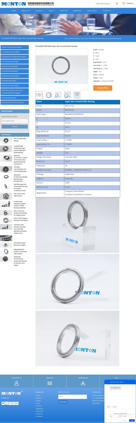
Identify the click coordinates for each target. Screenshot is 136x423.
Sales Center (92, 11)
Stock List (64, 11)
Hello (108, 407)
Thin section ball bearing (10, 71)
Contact (115, 407)
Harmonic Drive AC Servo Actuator (13, 102)
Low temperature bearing (11, 52)
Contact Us (107, 11)
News (52, 11)
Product (39, 11)
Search (14, 127)
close (125, 420)
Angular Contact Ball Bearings (12, 47)
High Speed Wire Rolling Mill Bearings (14, 57)
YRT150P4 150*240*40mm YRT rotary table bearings (20, 169)
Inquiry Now (102, 88)
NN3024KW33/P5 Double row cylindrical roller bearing (20, 252)
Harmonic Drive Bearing (10, 85)
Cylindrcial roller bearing (10, 76)
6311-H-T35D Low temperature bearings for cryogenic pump (20, 213)
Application (77, 11)
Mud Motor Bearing (9, 81)
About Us (26, 11)
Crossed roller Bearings (10, 66)
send (132, 420)
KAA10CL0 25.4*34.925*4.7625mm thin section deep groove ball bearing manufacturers (20, 160)
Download (39, 416)
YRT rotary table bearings (10, 61)
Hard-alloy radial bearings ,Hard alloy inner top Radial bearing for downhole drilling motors (20, 229)
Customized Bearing (9, 98)
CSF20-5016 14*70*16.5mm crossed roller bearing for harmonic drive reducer (20, 261)
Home (14, 11)
